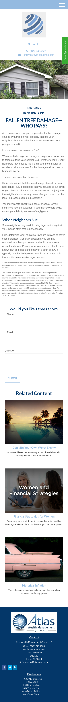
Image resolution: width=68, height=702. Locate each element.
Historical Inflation (34, 585)
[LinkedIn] (34, 44)
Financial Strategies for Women (34, 516)
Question (10, 350)
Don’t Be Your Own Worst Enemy (34, 447)
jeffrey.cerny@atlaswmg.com (36, 55)
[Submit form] (12, 378)
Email (10, 332)
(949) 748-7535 (36, 51)
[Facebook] (37, 44)
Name (10, 314)
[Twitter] (29, 44)
